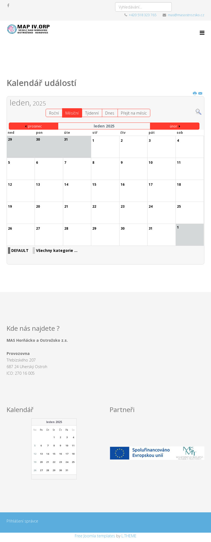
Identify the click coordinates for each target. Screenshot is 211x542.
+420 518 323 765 (142, 15)
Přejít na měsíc (134, 113)
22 (53, 462)
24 (66, 462)
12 (35, 453)
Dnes (109, 113)
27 (41, 470)
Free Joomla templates (95, 535)
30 (60, 470)
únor (173, 126)
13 (41, 453)
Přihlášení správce (22, 521)
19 (35, 462)
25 (73, 462)
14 (47, 453)
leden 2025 (54, 422)
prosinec (35, 126)
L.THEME (129, 535)
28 (47, 470)
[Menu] (202, 33)
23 (60, 462)
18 (73, 453)
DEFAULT (20, 250)
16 (60, 453)
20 (41, 462)
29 (53, 470)
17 (66, 453)
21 (47, 462)
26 (35, 470)
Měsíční (72, 113)
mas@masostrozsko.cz (186, 15)
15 (53, 453)
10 (66, 445)
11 (73, 445)
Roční (54, 113)
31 (66, 470)
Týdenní (92, 113)
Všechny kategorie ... (56, 250)
